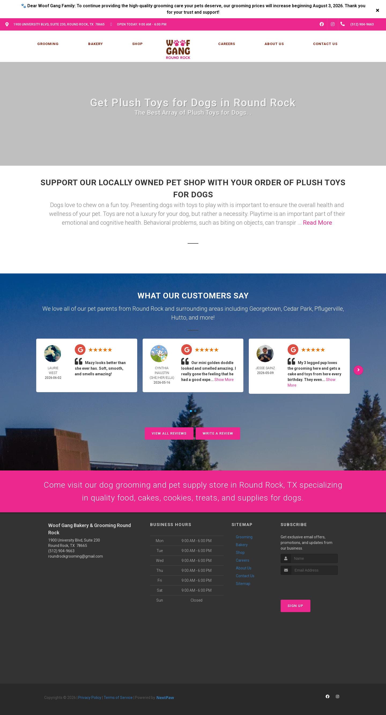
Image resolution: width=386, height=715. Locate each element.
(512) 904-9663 (61, 551)
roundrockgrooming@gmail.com (75, 556)
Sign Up (295, 606)
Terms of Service (118, 697)
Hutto (178, 317)
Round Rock (148, 308)
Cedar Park (297, 308)
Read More (317, 222)
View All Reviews (169, 433)
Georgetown (265, 308)
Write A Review (218, 433)
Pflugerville (328, 308)
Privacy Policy (89, 697)
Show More (224, 379)
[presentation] (309, 584)
